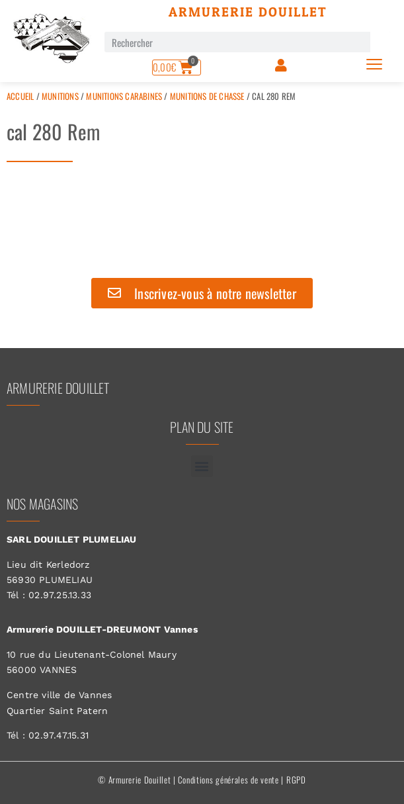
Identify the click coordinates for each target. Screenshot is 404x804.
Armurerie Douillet (248, 12)
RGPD (296, 779)
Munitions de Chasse (207, 96)
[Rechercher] (380, 42)
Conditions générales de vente (228, 779)
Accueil (20, 96)
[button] (202, 466)
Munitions (60, 96)
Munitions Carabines (124, 96)
